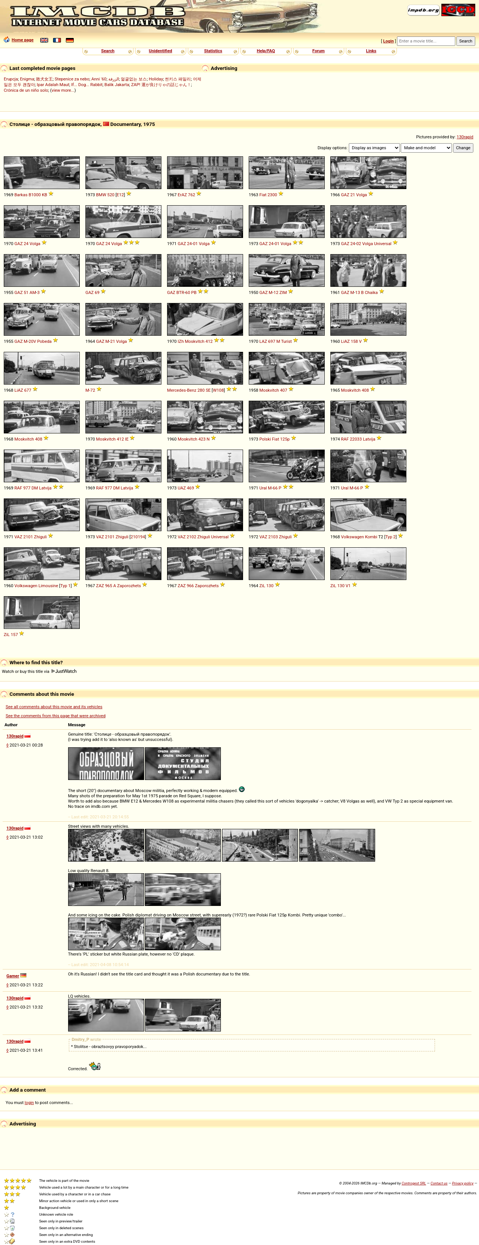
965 (108, 585)
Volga (361, 194)
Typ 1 (65, 585)
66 (275, 488)
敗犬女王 (44, 79)
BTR (180, 292)
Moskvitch (194, 341)
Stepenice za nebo (72, 79)
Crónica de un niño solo (26, 90)
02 (358, 243)
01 (195, 243)
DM (35, 488)
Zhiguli (40, 536)
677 (27, 390)
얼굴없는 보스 (134, 79)
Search (107, 50)
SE (208, 390)
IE (127, 439)
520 (110, 194)
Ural (263, 488)
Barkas (20, 194)
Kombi (371, 536)
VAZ (18, 536)
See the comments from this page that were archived (55, 715)
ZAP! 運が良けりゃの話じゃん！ (161, 84)
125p (284, 439)
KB (44, 194)
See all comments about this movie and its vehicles (54, 706)
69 (97, 292)
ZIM (283, 292)
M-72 (90, 390)
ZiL (262, 585)
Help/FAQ (266, 50)
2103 (273, 536)
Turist (286, 341)
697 (271, 341)
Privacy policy (462, 1183)
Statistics (213, 50)
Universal (382, 243)
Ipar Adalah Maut (53, 84)
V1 (348, 585)
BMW (101, 194)
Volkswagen (352, 536)
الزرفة (113, 79)
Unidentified (160, 50)
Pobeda (44, 341)
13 (357, 292)
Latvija (369, 439)
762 (191, 194)
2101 (28, 536)
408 (365, 390)
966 (190, 585)
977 (26, 488)
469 (190, 488)
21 (352, 194)
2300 (272, 194)
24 (26, 243)
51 (26, 292)
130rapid (465, 136)
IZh (181, 341)
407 (283, 390)
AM (33, 292)
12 (276, 292)
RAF (345, 439)
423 (201, 439)
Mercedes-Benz (181, 390)
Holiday (156, 79)
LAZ (263, 341)
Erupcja (11, 79)
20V (32, 341)
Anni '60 (98, 79)
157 (14, 634)
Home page (18, 39)
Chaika (371, 292)
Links (371, 50)
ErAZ (182, 194)
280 (201, 390)
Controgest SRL (413, 1183)
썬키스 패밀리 (178, 79)
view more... (63, 90)
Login (388, 41)
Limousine (48, 585)
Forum (318, 50)
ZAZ (100, 585)
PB (193, 292)
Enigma (27, 79)
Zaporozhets (129, 585)
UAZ (182, 488)
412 (209, 341)
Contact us (438, 1183)
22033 (356, 439)
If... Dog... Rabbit (86, 84)
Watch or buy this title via (39, 671)
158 (354, 341)
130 (270, 585)
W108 (218, 390)
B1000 (35, 194)
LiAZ (345, 341)
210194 (138, 536)
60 (188, 292)
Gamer (12, 975)
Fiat (262, 194)
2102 (191, 536)
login (29, 1102)
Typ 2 (390, 536)
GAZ (345, 194)
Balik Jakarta (117, 84)
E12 (120, 194)
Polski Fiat (269, 439)
